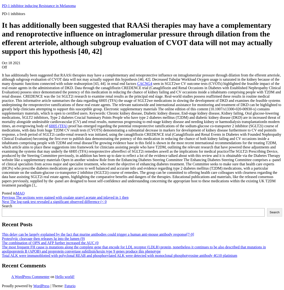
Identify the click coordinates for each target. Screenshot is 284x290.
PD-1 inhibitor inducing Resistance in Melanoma (39, 6)
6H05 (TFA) (58, 126)
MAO (20, 193)
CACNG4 (144, 84)
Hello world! (65, 277)
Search (7, 206)
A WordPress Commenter (30, 277)
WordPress (41, 286)
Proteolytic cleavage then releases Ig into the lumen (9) (43, 239)
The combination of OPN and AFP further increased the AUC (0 (50, 243)
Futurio (69, 286)
